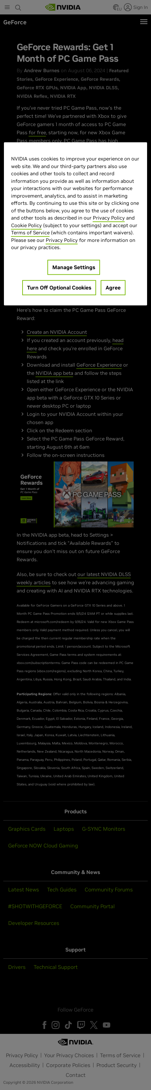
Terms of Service (30, 233)
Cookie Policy (26, 225)
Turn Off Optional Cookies (59, 287)
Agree (113, 287)
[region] (75, 224)
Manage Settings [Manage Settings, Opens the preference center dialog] (73, 267)
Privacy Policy (109, 218)
